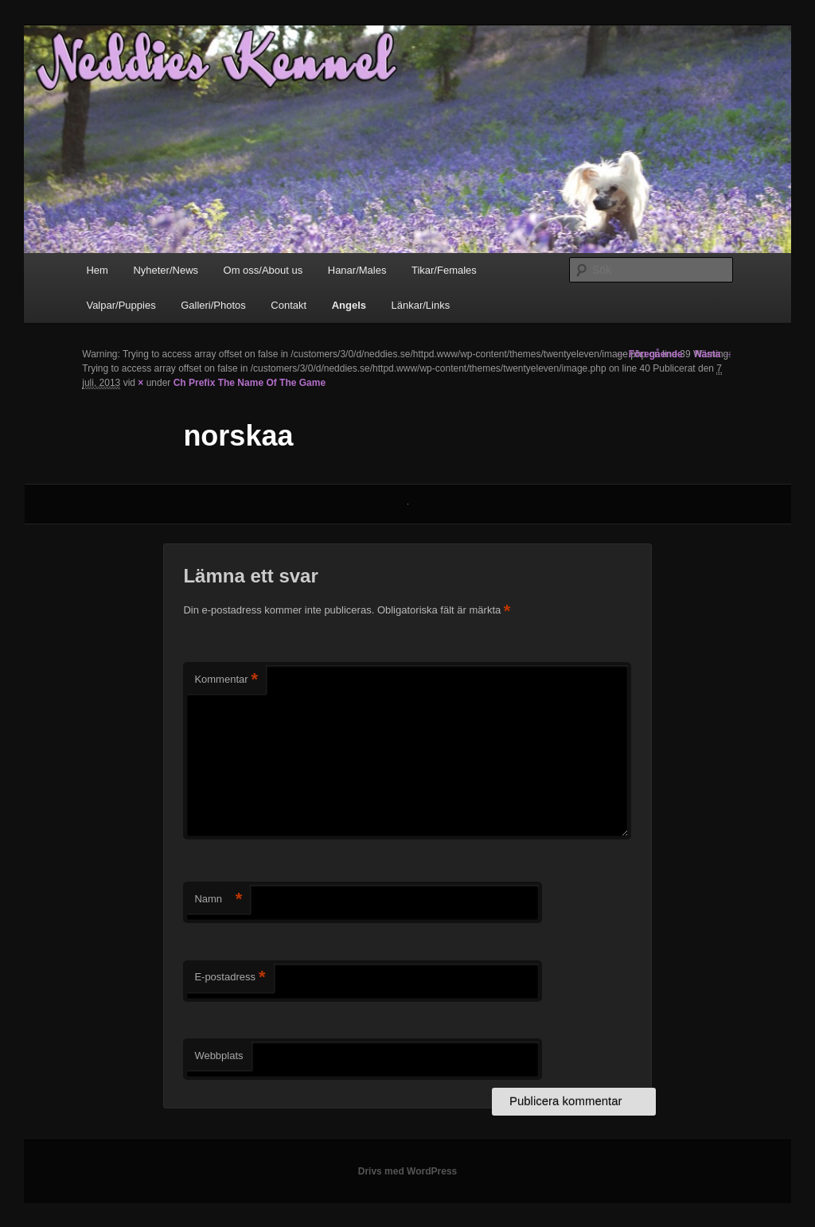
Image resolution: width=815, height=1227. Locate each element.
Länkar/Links (420, 305)
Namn (218, 899)
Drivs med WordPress (408, 1171)
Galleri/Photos (213, 305)
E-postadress (229, 977)
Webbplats (218, 1055)
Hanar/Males (357, 270)
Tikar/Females (444, 270)
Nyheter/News (165, 270)
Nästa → (714, 354)
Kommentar (226, 679)
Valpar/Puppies (120, 305)
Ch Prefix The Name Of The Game (250, 382)
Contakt (288, 305)
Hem (96, 270)
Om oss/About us (263, 270)
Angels (349, 305)
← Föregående (649, 354)
